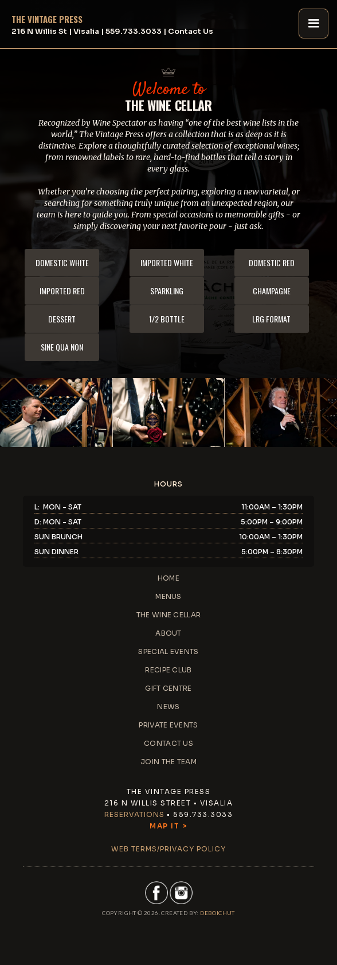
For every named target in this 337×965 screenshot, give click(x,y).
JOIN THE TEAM (168, 761)
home (168, 578)
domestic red (272, 262)
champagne (272, 291)
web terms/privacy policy (168, 849)
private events (168, 725)
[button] (313, 23)
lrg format (271, 319)
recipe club (168, 670)
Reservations (134, 814)
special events (168, 651)
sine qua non (62, 347)
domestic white (62, 262)
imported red (62, 291)
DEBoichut (217, 912)
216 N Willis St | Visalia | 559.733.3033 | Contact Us (112, 31)
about (168, 633)
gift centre (168, 688)
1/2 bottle (167, 319)
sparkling (166, 291)
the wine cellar (168, 614)
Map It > (168, 826)
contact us (168, 743)
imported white (166, 262)
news (168, 706)
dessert (62, 319)
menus (168, 596)
